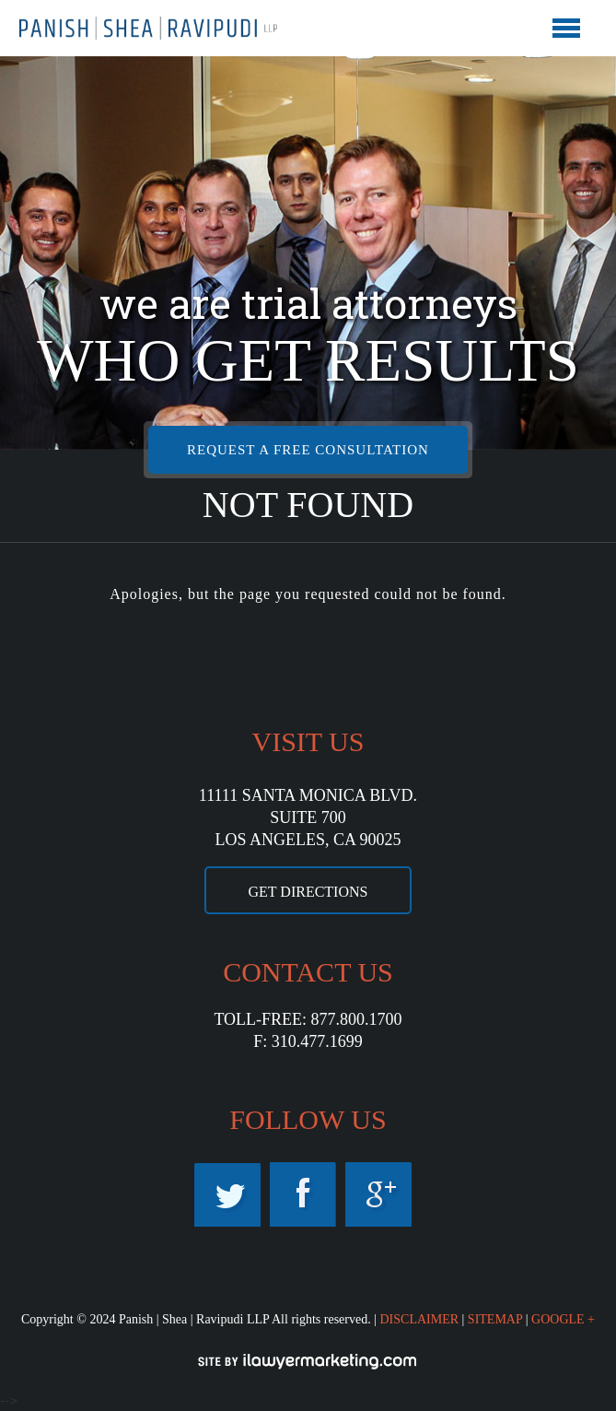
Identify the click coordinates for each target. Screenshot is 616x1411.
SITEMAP (495, 1319)
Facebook (303, 1194)
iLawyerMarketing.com (308, 1361)
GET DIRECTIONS (308, 892)
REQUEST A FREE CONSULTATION (308, 449)
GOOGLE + (563, 1319)
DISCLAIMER (419, 1319)
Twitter (227, 1194)
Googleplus (378, 1194)
